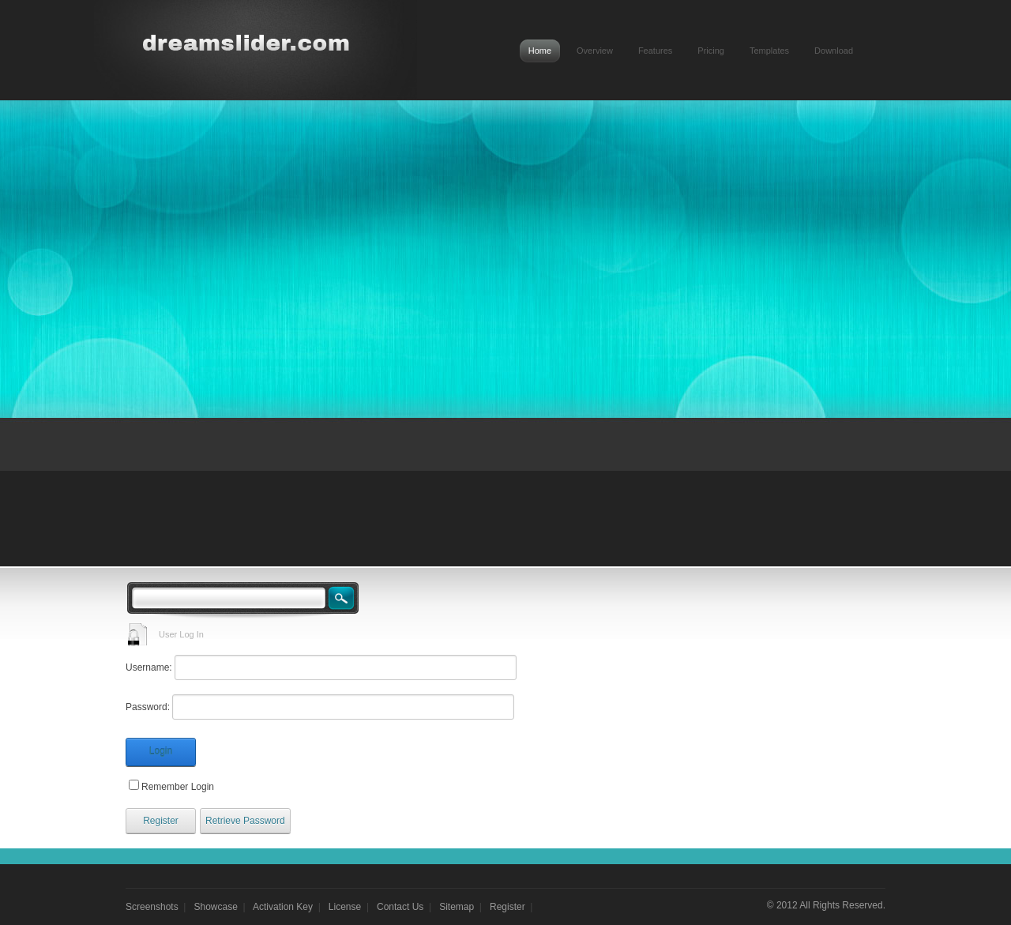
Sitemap (456, 906)
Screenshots (152, 906)
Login (160, 751)
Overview (595, 50)
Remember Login (177, 786)
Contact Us (400, 906)
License (345, 906)
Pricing (710, 50)
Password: (148, 707)
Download (833, 50)
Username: (149, 667)
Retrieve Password (245, 820)
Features (655, 50)
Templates (769, 50)
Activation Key (283, 906)
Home (539, 50)
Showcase (216, 906)
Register (161, 820)
